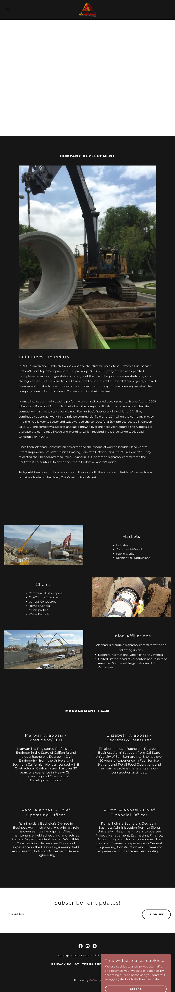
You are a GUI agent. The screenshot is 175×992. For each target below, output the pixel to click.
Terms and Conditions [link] (103, 964)
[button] (16, 9)
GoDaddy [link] (95, 980)
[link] (87, 10)
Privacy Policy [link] (65, 964)
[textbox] (71, 914)
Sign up (156, 914)
